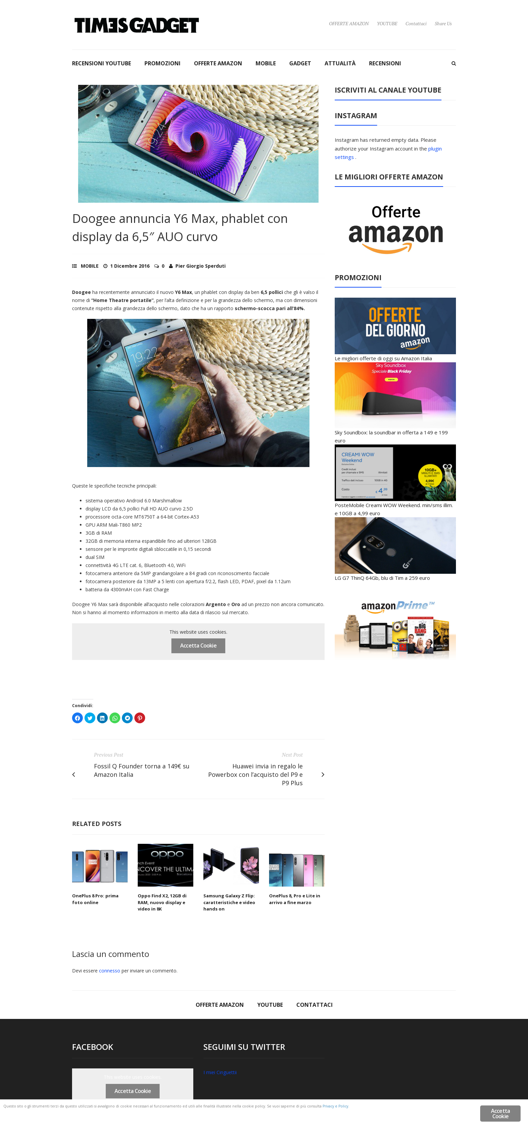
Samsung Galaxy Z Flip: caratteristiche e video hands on (229, 902)
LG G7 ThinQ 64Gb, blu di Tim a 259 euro (382, 577)
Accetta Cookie (198, 645)
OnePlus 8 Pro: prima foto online (95, 899)
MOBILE (266, 63)
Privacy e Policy (48, 1114)
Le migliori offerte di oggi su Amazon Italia (383, 358)
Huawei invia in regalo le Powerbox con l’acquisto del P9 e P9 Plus (255, 774)
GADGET (300, 63)
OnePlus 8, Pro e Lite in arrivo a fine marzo (294, 899)
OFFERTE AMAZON (349, 23)
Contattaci (416, 23)
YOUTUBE (387, 23)
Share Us (443, 23)
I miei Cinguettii (220, 1072)
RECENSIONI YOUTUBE (101, 63)
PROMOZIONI (162, 63)
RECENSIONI (385, 63)
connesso (109, 970)
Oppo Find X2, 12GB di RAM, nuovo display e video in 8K (162, 902)
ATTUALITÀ (340, 63)
